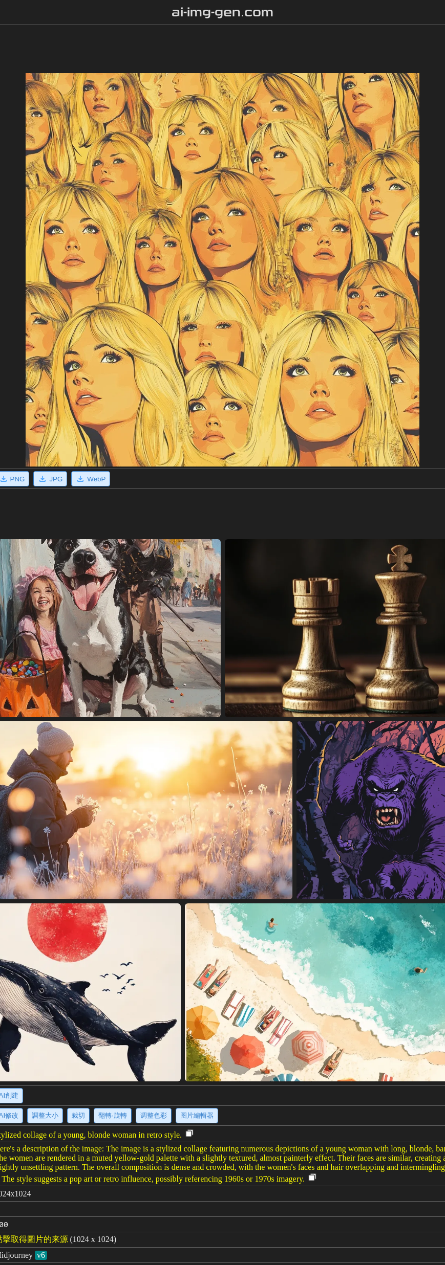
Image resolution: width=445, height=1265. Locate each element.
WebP (90, 478)
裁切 (78, 1115)
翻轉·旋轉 (112, 1115)
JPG (50, 478)
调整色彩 (153, 1115)
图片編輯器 (197, 1115)
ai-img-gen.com (222, 12)
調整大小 (45, 1115)
